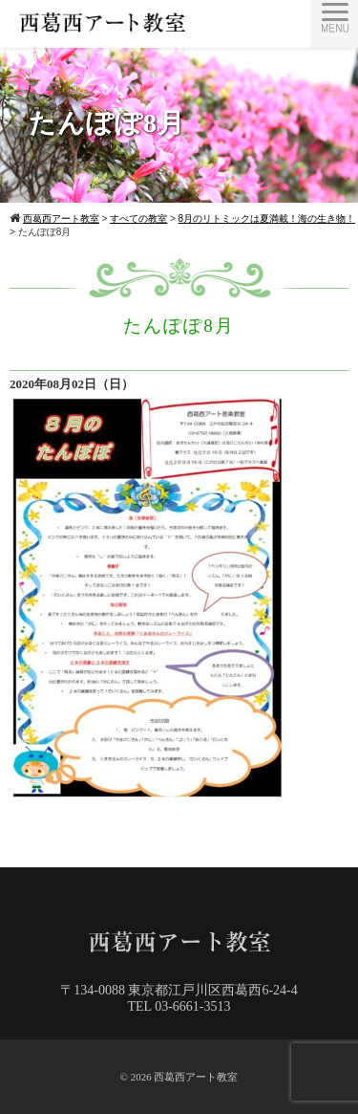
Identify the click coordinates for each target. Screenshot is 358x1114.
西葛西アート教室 (196, 1076)
